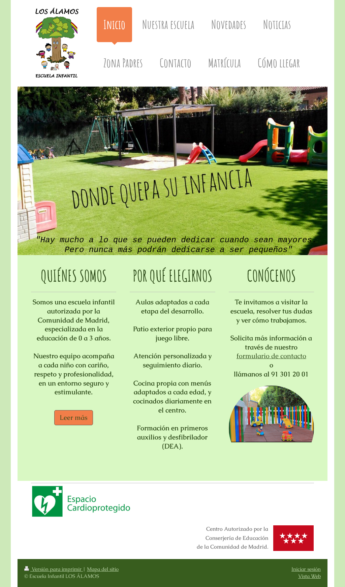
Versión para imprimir (53, 569)
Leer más (74, 417)
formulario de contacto (271, 355)
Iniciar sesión (306, 569)
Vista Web (309, 576)
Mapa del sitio (103, 569)
